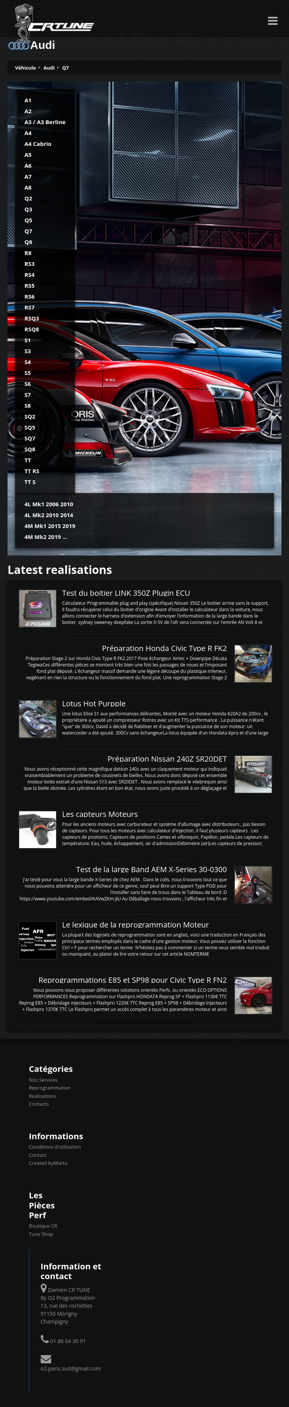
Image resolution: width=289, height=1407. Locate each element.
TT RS (31, 471)
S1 (27, 340)
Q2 (28, 198)
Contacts (39, 1103)
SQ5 (29, 427)
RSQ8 (31, 329)
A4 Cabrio (38, 143)
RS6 (29, 296)
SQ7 (29, 438)
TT (27, 460)
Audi (49, 67)
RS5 (29, 285)
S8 (27, 405)
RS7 (29, 307)
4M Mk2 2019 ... (45, 536)
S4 (27, 362)
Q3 (28, 209)
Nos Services (43, 1079)
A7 (28, 176)
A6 (28, 165)
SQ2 (29, 416)
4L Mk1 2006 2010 (48, 504)
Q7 (65, 67)
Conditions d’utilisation (55, 1146)
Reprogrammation (50, 1087)
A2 (28, 111)
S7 (27, 394)
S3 (27, 351)
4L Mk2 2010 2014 (48, 515)
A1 (28, 100)
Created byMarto (48, 1163)
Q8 (28, 242)
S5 (27, 372)
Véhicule (25, 67)
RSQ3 (31, 318)
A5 (28, 154)
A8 (28, 187)
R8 (27, 253)
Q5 (28, 220)
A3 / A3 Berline (44, 122)
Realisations (42, 1096)
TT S (30, 482)
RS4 (29, 274)
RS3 (29, 263)
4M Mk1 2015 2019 (49, 526)
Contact (38, 1155)
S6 (27, 383)
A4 (28, 133)
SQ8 (29, 449)
